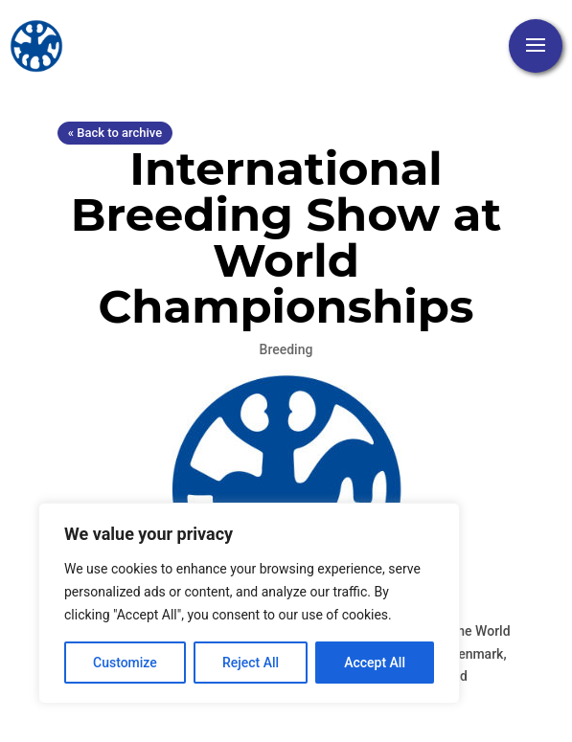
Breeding (286, 349)
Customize (125, 662)
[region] (249, 603)
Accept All (374, 662)
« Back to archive (115, 132)
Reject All (250, 662)
